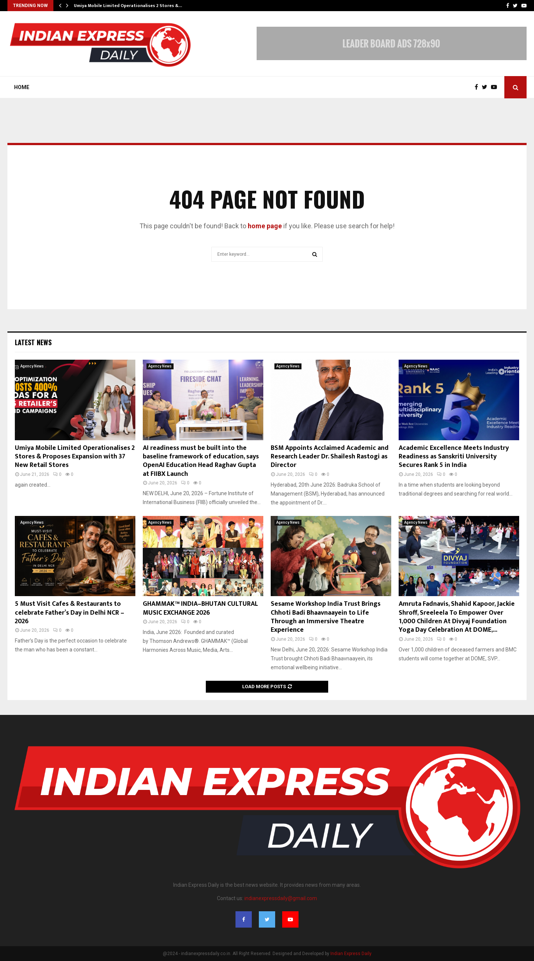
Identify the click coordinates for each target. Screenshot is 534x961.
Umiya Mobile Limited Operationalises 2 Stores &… (128, 5)
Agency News (32, 366)
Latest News (33, 342)
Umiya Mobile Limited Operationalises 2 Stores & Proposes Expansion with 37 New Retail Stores (75, 456)
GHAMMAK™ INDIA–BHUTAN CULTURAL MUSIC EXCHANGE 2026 (200, 608)
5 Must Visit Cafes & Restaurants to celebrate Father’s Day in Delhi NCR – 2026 (69, 612)
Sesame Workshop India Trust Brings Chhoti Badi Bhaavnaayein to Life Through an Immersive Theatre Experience (325, 616)
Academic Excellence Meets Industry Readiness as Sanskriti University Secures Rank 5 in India (454, 456)
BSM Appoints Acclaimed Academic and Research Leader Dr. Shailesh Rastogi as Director (330, 456)
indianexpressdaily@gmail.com (280, 898)
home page (265, 226)
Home (21, 87)
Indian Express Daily (351, 953)
